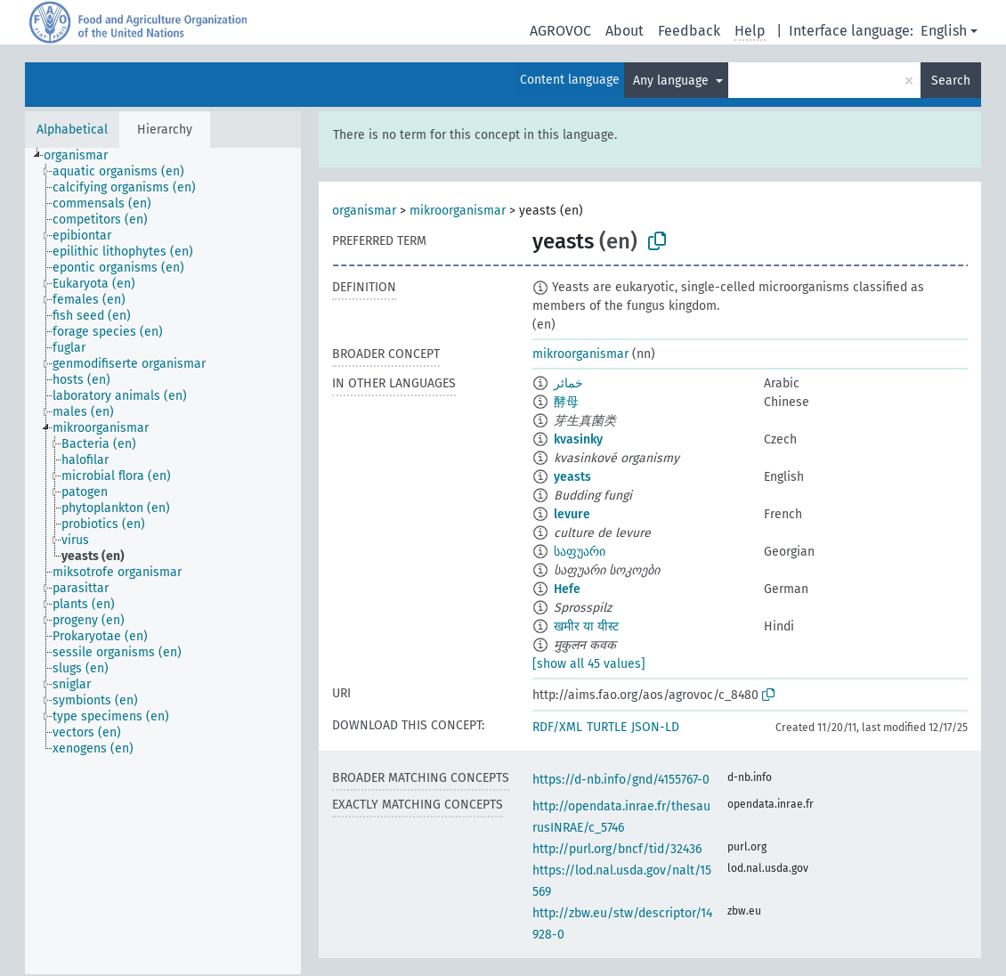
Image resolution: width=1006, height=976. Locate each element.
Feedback (689, 30)
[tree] (163, 561)
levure (572, 514)
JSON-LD (655, 727)
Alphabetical (72, 129)
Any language (672, 80)
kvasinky (578, 439)
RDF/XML (557, 727)
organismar (364, 210)
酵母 (566, 402)
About (624, 30)
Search (950, 80)
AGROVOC (560, 30)
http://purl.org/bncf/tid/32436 (617, 849)
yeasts (572, 476)
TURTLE (607, 727)
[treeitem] (83, 156)
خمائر (568, 383)
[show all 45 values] (588, 663)
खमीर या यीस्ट (586, 626)
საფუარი (579, 551)
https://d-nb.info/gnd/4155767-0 (621, 779)
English (944, 30)
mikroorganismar (458, 210)
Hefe (567, 589)
